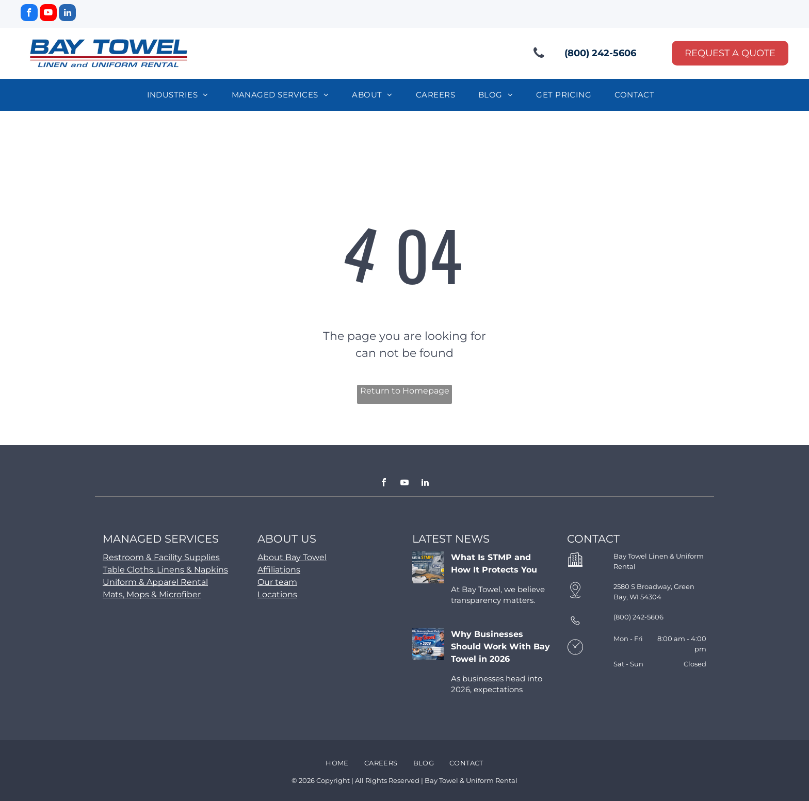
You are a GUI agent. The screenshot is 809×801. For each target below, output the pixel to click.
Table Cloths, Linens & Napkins (165, 570)
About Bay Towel (292, 557)
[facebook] (29, 14)
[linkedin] (67, 14)
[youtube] (48, 14)
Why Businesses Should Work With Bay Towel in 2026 (500, 646)
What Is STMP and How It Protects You (494, 563)
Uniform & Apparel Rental (155, 582)
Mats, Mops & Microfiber (152, 594)
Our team (277, 582)
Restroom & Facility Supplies (161, 557)
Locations (277, 594)
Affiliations (278, 570)
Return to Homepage (404, 391)
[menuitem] (181, 95)
